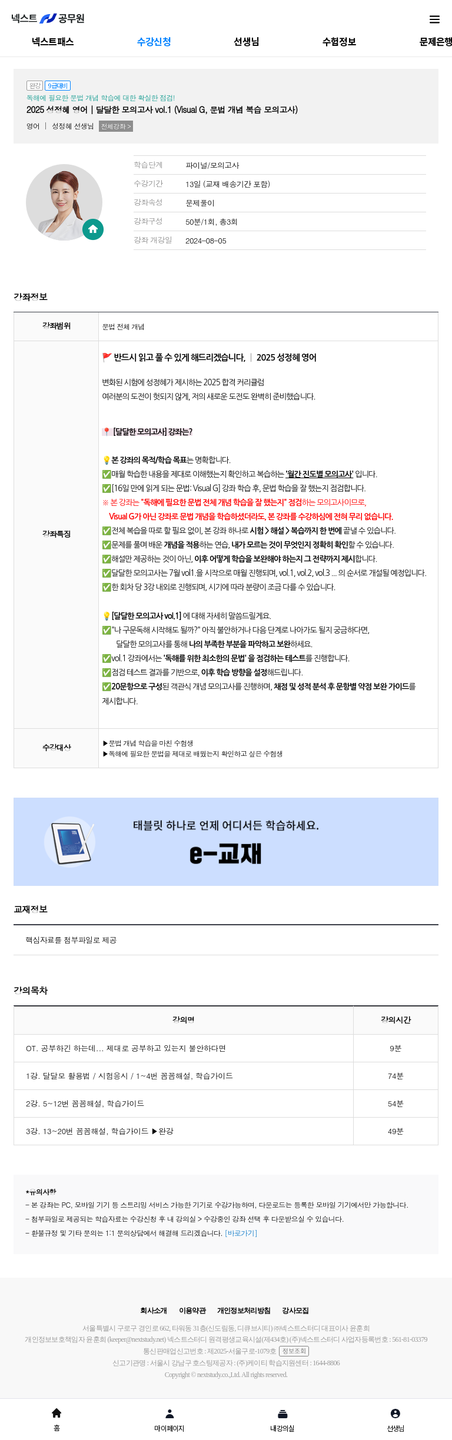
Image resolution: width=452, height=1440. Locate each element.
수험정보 (339, 41)
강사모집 (295, 1310)
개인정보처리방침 (243, 1310)
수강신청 (154, 41)
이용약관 (192, 1310)
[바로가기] (240, 1233)
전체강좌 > (116, 126)
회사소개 (153, 1310)
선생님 (246, 41)
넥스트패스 (53, 41)
